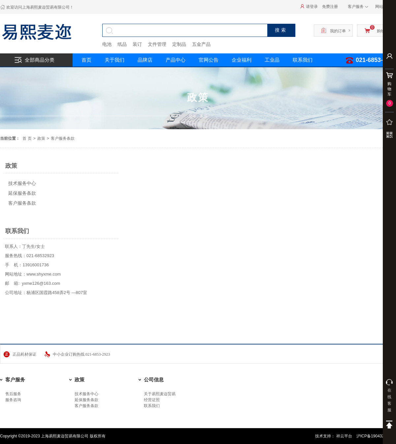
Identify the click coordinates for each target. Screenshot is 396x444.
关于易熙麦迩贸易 (160, 394)
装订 (137, 44)
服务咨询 (13, 400)
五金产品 (201, 44)
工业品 (272, 60)
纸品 (122, 44)
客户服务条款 (22, 203)
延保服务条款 (22, 193)
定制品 (179, 44)
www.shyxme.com (43, 274)
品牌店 (145, 60)
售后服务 (13, 394)
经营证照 (152, 400)
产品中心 (175, 60)
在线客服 (389, 395)
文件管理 (157, 44)
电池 (107, 44)
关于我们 (114, 60)
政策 (41, 138)
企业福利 (241, 60)
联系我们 (152, 405)
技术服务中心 (22, 183)
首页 (86, 60)
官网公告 (208, 60)
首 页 (26, 138)
